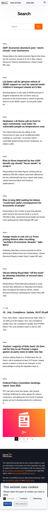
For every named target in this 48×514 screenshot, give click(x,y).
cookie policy (29, 480)
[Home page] (4, 2)
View (24, 55)
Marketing (37, 498)
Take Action (15, 4)
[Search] (22, 27)
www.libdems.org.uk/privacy (14, 471)
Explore (30, 4)
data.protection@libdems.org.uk (23, 473)
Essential (10, 498)
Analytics (23, 498)
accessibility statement (13, 480)
